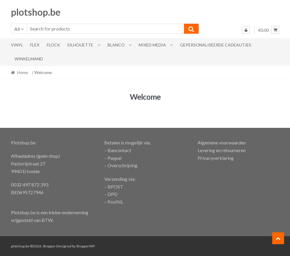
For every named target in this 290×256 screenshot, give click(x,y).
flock (53, 44)
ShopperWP (85, 246)
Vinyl (17, 44)
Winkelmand (29, 58)
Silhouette (80, 44)
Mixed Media (152, 44)
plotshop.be (35, 12)
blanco (116, 44)
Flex (34, 44)
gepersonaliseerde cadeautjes (215, 44)
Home (22, 72)
